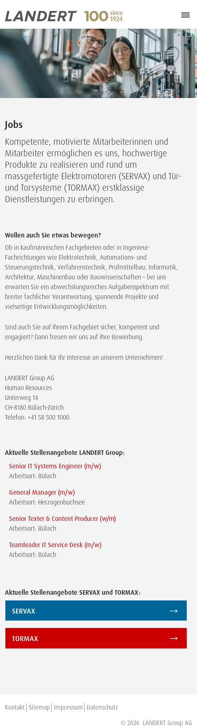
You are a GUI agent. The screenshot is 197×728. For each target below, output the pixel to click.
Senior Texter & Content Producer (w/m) (62, 518)
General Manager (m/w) (42, 492)
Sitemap (39, 707)
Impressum (68, 707)
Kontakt (15, 707)
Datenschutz (102, 707)
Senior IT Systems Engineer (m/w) (55, 466)
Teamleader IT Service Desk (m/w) (55, 545)
